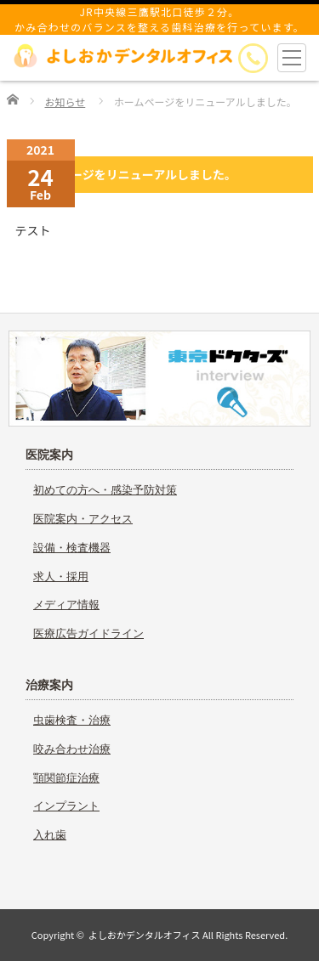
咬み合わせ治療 (72, 749)
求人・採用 (60, 576)
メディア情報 (66, 604)
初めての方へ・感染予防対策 (105, 489)
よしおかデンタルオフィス (144, 934)
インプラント (66, 806)
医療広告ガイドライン (88, 633)
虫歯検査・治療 (72, 720)
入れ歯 (49, 834)
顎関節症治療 (66, 778)
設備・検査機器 (72, 547)
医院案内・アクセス (83, 518)
